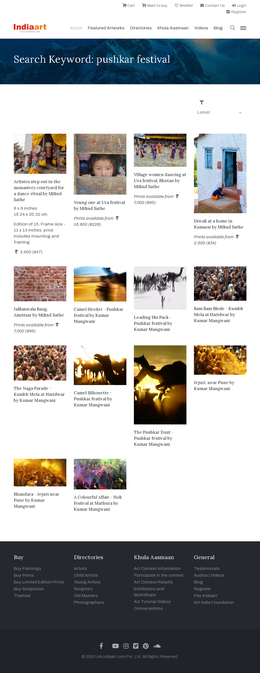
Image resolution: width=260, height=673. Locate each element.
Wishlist (183, 6)
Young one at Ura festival (99, 202)
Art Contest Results (153, 582)
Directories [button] (141, 28)
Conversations (148, 608)
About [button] (76, 28)
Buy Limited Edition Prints (39, 582)
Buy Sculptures (29, 588)
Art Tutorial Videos (152, 601)
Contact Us (212, 6)
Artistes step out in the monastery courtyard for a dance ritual (39, 187)
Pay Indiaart (205, 595)
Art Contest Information (157, 568)
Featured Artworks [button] (106, 28)
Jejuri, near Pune (211, 382)
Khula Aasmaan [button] (173, 28)
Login (238, 6)
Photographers (89, 602)
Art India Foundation (214, 602)
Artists (80, 568)
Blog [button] (218, 28)
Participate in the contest (158, 575)
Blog (198, 582)
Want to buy (154, 6)
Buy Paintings (27, 568)
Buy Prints (24, 575)
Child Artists (86, 575)
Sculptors (83, 588)
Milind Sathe (92, 208)
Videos (201, 28)
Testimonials (206, 568)
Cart (128, 6)
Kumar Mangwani (152, 329)
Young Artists (87, 582)
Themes (22, 595)
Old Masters (86, 595)
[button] (232, 28)
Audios (201, 575)
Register (236, 12)
